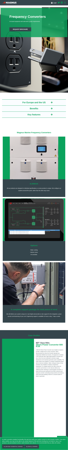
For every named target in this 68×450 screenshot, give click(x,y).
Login (54, 3)
